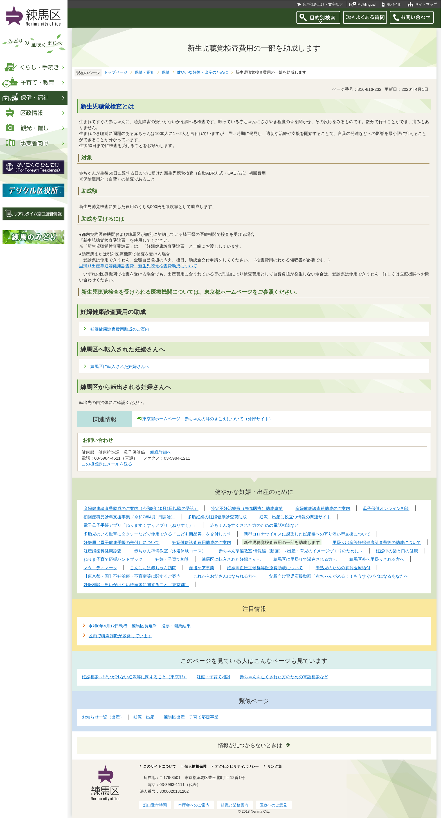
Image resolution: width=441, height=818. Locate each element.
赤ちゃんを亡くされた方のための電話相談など (284, 676)
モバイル (394, 4)
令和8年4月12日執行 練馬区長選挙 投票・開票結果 (140, 625)
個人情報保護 (195, 766)
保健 (166, 72)
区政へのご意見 (273, 805)
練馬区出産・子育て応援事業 (191, 717)
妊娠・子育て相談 (213, 676)
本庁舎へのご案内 (194, 805)
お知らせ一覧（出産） (103, 717)
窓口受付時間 (155, 805)
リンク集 (274, 766)
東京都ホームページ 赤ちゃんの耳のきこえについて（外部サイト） (207, 418)
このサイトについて (159, 766)
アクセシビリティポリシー (237, 766)
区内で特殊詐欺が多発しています (120, 635)
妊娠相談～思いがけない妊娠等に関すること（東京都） (134, 676)
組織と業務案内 (234, 805)
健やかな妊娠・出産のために (202, 72)
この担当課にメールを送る (107, 464)
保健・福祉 (144, 72)
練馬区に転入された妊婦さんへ (119, 366)
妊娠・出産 (143, 717)
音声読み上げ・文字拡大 (323, 4)
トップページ (115, 72)
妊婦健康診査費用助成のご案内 (119, 329)
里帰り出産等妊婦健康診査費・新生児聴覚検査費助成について (138, 265)
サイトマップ (426, 4)
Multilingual (366, 4)
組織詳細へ (160, 452)
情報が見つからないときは (250, 745)
